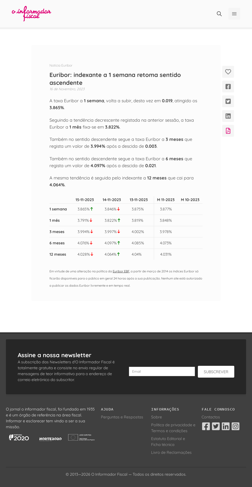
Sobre (156, 416)
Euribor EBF (121, 271)
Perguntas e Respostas (122, 416)
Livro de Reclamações (171, 452)
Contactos (211, 416)
